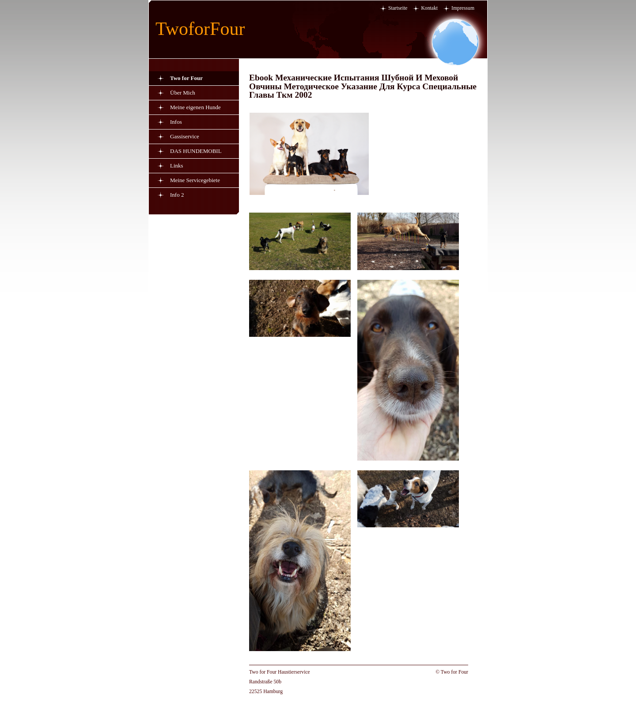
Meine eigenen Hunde (195, 107)
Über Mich (182, 92)
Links (176, 165)
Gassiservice (184, 136)
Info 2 (177, 194)
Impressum (462, 8)
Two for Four (186, 78)
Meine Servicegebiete (195, 180)
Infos (176, 121)
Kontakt (429, 8)
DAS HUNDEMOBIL (196, 151)
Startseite (398, 8)
